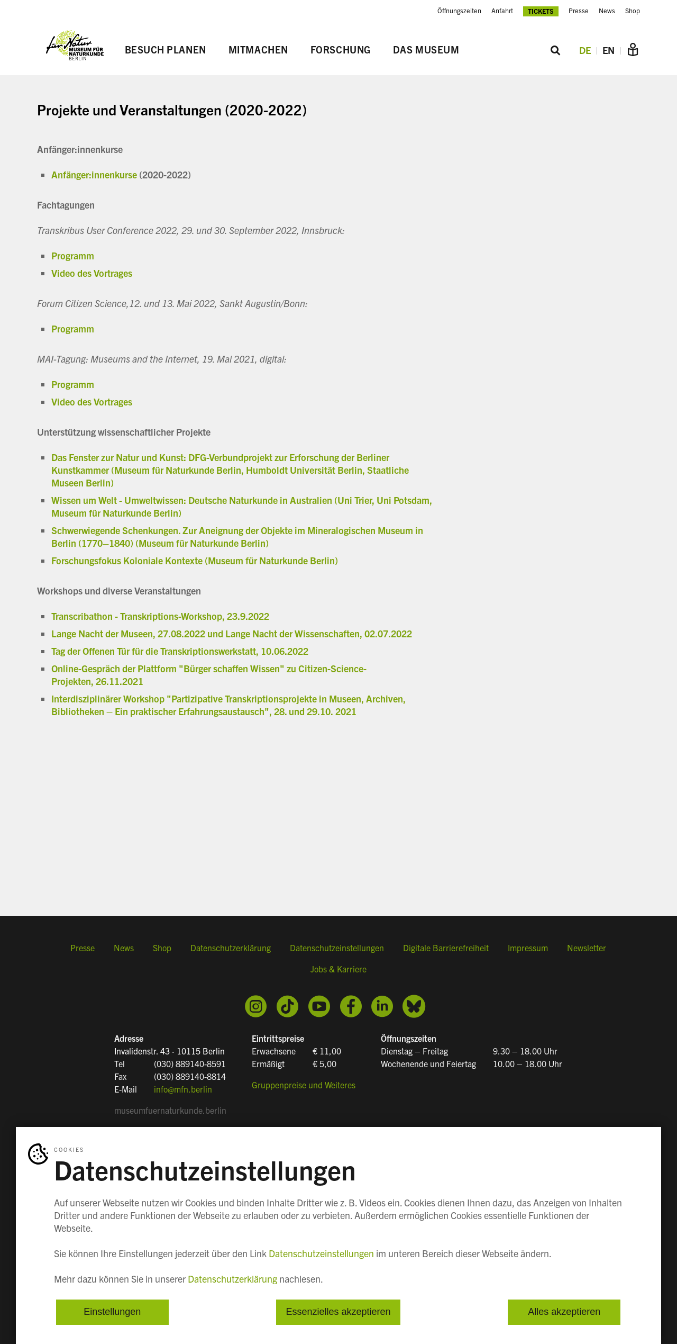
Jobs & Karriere (338, 969)
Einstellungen (112, 1312)
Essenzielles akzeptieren (338, 1312)
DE (585, 50)
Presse (579, 10)
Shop (632, 10)
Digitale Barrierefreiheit (446, 948)
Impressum (528, 948)
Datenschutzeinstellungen (337, 948)
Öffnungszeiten (459, 10)
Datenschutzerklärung (230, 948)
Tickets (541, 11)
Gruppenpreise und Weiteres (303, 1084)
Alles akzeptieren (564, 1312)
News (607, 10)
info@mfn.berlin (183, 1089)
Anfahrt (502, 10)
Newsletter (586, 948)
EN (608, 50)
